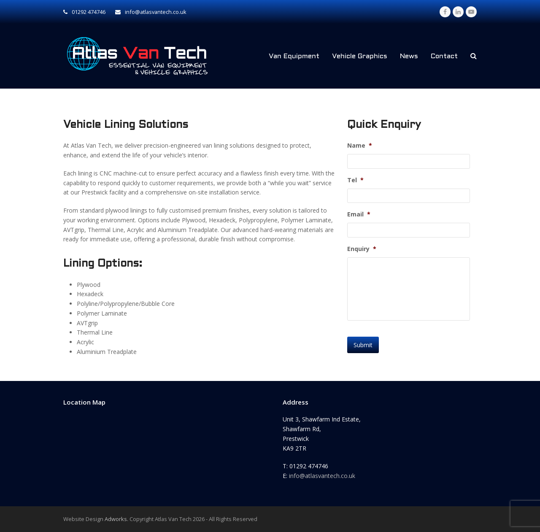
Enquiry (361, 249)
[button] (473, 56)
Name (359, 145)
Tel (355, 180)
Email (358, 214)
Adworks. (116, 519)
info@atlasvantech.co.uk (322, 476)
